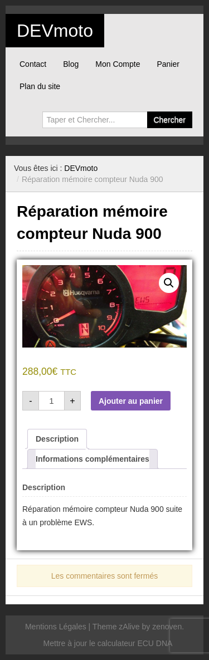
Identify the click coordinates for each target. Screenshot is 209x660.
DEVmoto (55, 31)
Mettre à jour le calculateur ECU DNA (108, 643)
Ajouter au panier (131, 401)
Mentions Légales (55, 626)
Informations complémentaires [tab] (92, 458)
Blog (71, 64)
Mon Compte (117, 64)
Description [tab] (57, 438)
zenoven (167, 626)
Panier (168, 64)
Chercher (169, 119)
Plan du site (40, 86)
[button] (169, 283)
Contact (33, 64)
